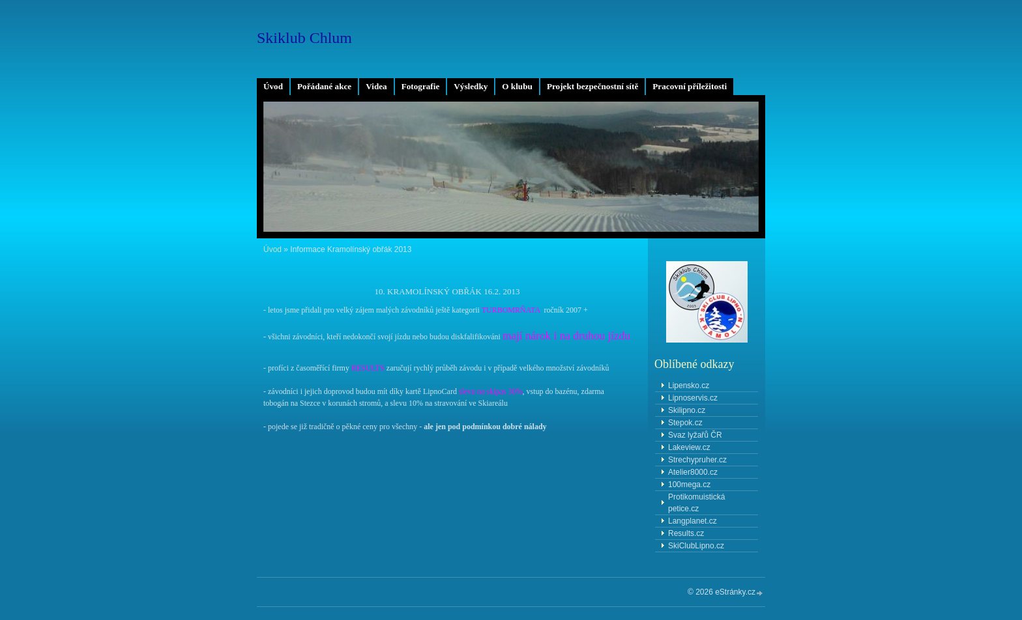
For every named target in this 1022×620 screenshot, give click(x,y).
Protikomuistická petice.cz (696, 502)
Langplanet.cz (692, 521)
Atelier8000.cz (693, 472)
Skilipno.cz (686, 410)
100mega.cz (689, 484)
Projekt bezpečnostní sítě (592, 86)
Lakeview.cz (689, 447)
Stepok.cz (685, 422)
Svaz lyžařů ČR (695, 435)
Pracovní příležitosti (689, 86)
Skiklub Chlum (304, 37)
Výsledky (471, 86)
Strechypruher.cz (697, 459)
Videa (376, 86)
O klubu (517, 86)
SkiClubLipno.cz (696, 545)
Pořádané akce (324, 86)
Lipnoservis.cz (693, 397)
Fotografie (421, 86)
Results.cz (686, 533)
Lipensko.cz (688, 385)
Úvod (273, 86)
